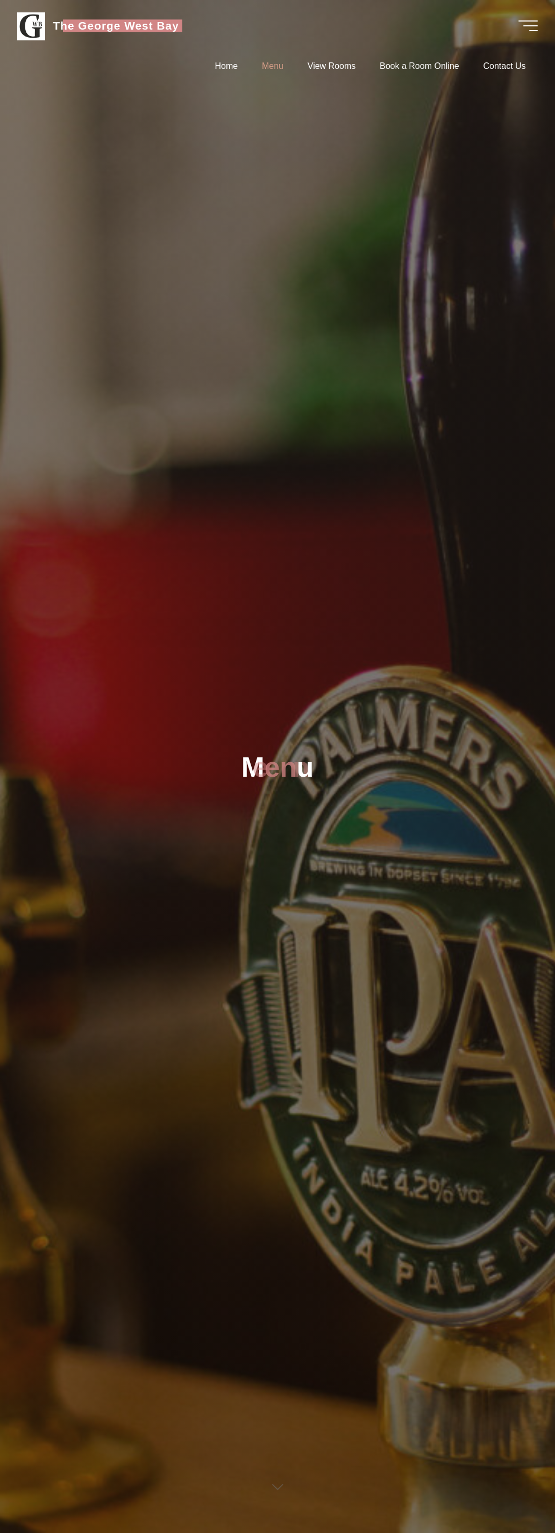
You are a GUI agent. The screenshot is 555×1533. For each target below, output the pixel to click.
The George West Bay (116, 25)
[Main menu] (528, 25)
